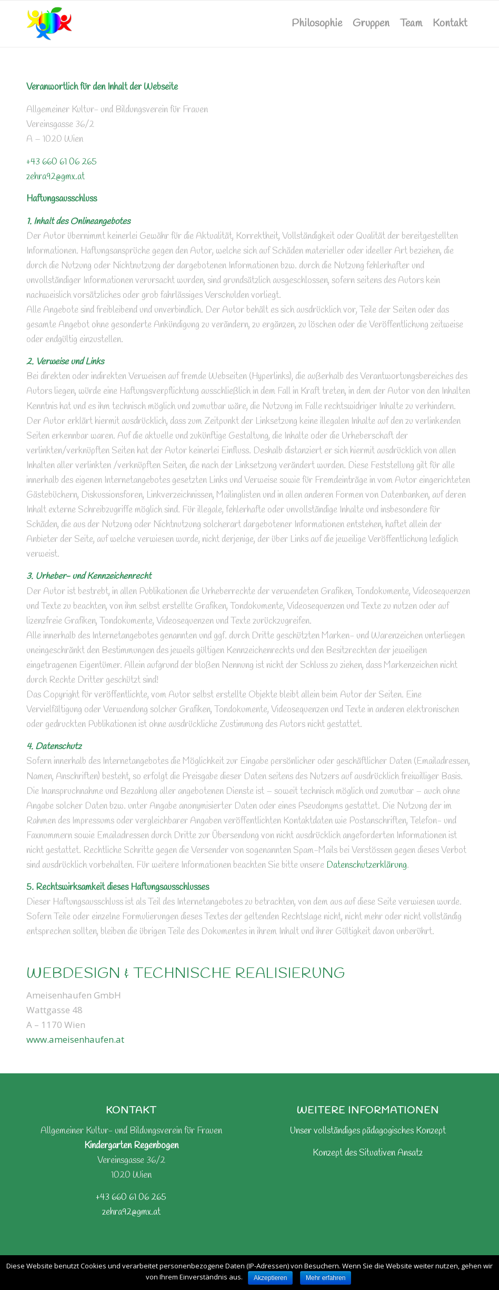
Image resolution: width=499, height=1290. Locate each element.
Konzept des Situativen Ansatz (368, 1153)
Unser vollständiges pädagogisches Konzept (368, 1131)
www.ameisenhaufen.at (75, 1039)
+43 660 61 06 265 (61, 162)
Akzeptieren (270, 1278)
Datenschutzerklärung (366, 865)
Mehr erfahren (325, 1278)
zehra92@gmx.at (55, 177)
